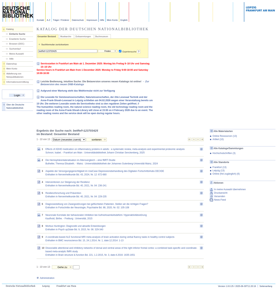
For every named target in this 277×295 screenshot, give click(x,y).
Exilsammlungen (83, 36)
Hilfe (102, 20)
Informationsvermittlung (17, 82)
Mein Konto (112, 20)
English (124, 20)
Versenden (219, 196)
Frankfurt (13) (220, 167)
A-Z (48, 20)
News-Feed (220, 199)
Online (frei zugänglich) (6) (226, 173)
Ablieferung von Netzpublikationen (14, 75)
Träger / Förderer (61, 20)
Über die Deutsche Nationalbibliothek (15, 106)
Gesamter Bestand (47, 36)
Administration (45, 278)
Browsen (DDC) (16, 44)
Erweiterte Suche (17, 39)
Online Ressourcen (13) (225, 136)
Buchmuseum (101, 36)
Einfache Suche (17, 34)
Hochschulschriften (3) (224, 153)
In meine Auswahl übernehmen (230, 189)
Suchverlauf (15, 49)
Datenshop (11, 64)
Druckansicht (220, 193)
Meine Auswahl (16, 54)
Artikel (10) (218, 139)
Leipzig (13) (219, 170)
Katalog (10, 29)
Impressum (92, 20)
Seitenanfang (265, 286)
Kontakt (40, 20)
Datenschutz (78, 20)
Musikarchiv (65, 36)
